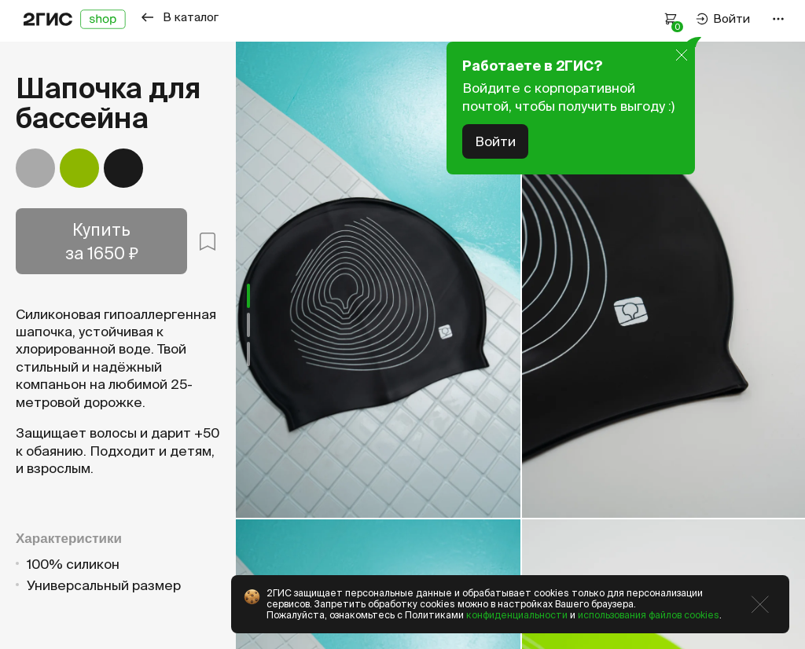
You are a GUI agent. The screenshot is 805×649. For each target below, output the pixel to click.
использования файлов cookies (648, 615)
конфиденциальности (517, 615)
